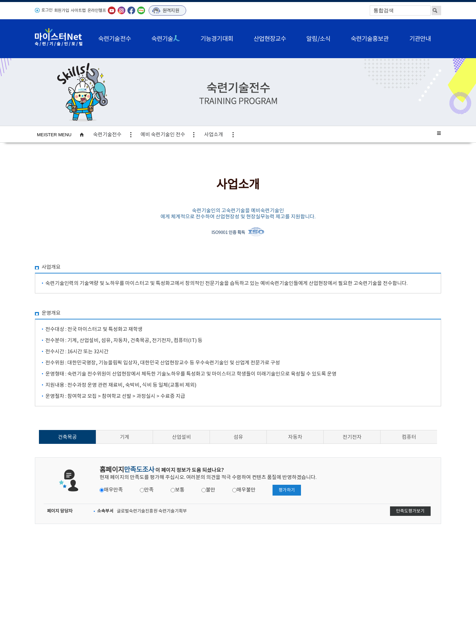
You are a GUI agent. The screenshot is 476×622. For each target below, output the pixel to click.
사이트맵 (78, 10)
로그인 (46, 10)
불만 (210, 489)
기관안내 (420, 39)
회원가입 (61, 10)
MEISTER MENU (54, 134)
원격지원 (171, 10)
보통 (180, 489)
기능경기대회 (216, 39)
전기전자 (352, 437)
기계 (124, 437)
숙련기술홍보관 (370, 39)
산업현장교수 (270, 39)
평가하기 (287, 490)
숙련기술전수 (114, 39)
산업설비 (181, 437)
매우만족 (113, 489)
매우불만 (246, 489)
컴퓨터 (409, 437)
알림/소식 (318, 39)
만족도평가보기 (410, 511)
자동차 (295, 437)
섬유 (238, 437)
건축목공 (67, 437)
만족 (149, 489)
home (85, 134)
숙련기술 (165, 39)
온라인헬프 (96, 10)
